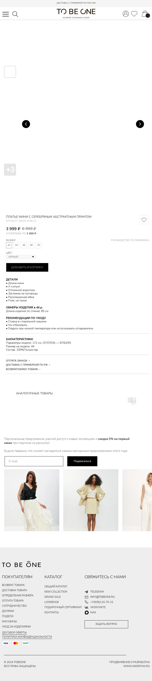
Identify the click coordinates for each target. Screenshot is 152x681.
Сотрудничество (14, 606)
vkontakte (98, 607)
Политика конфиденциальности (27, 637)
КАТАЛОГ (53, 577)
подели (7, 616)
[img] (134, 14)
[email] (34, 461)
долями (8, 611)
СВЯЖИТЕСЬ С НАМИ (105, 577)
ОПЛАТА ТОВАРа (13, 601)
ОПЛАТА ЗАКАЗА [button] (16, 360)
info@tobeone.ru (102, 597)
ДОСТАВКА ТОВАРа (14, 590)
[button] (6, 14)
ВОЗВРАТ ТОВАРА (13, 585)
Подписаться (82, 461)
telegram (97, 592)
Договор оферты (14, 632)
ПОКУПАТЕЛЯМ (17, 577)
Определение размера (17, 595)
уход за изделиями (16, 627)
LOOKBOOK (51, 602)
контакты (51, 612)
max (93, 612)
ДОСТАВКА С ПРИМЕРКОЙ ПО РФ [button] (27, 364)
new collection (55, 592)
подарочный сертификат (63, 607)
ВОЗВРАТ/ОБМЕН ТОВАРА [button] (22, 369)
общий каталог (55, 586)
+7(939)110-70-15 (101, 602)
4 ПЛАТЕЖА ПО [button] (21, 233)
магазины (9, 621)
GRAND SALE (52, 597)
